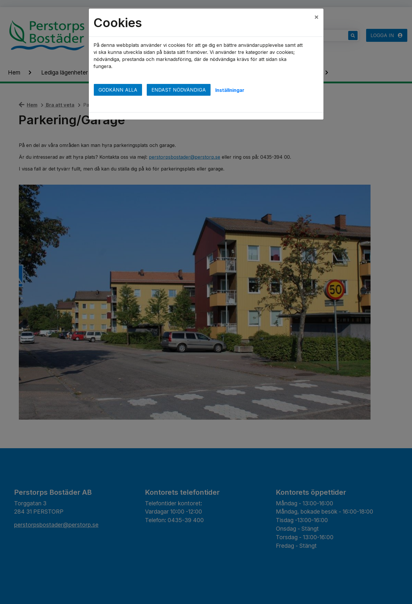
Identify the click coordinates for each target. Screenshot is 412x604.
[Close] (316, 17)
